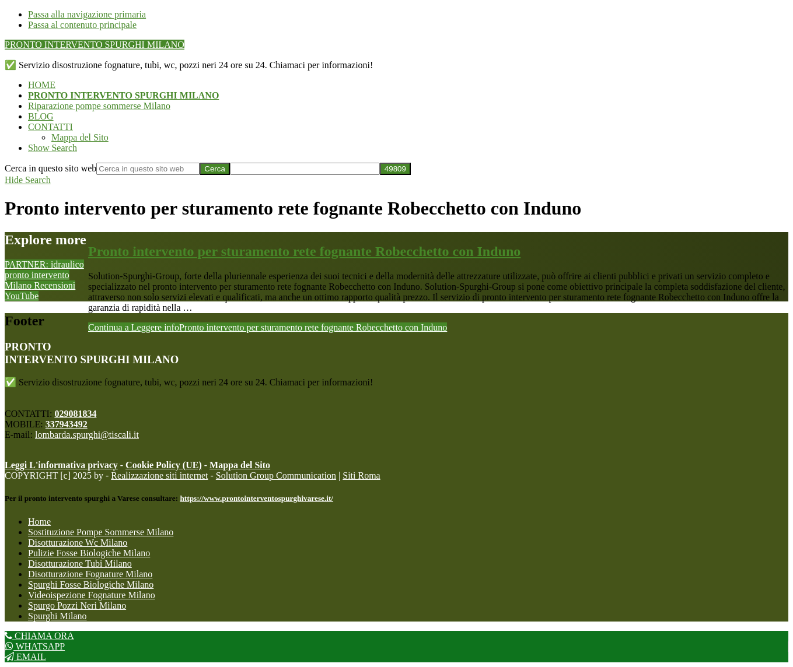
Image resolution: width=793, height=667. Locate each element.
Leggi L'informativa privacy (61, 465)
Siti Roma (361, 475)
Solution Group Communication (276, 475)
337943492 (67, 424)
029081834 (75, 414)
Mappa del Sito (239, 465)
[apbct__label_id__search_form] (305, 169)
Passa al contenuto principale (82, 25)
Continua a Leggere (267, 327)
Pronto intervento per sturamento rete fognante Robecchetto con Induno (304, 251)
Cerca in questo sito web (50, 168)
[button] (52, 148)
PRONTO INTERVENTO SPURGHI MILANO (94, 45)
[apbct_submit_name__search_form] (395, 169)
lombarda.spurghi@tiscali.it (87, 435)
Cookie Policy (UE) (163, 465)
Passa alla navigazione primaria (87, 14)
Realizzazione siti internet (159, 475)
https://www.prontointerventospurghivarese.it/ (256, 498)
